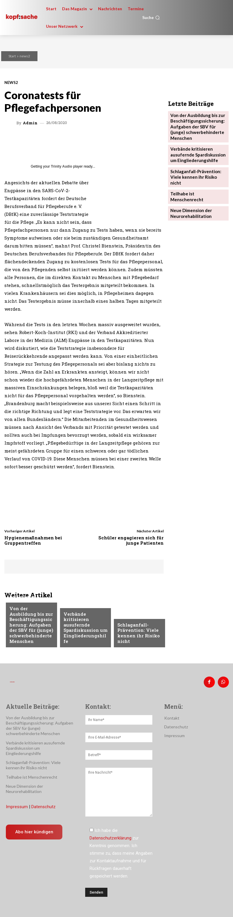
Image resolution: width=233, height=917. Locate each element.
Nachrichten (22, 604)
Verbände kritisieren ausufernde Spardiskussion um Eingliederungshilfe (85, 634)
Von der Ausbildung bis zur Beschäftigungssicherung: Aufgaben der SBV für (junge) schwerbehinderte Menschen (31, 627)
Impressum (17, 804)
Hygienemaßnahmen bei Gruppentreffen (33, 540)
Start (12, 56)
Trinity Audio (61, 166)
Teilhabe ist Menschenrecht (196, 173)
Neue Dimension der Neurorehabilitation (189, 186)
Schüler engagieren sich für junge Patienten (131, 540)
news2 (25, 56)
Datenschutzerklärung (110, 835)
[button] (151, 17)
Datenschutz (43, 804)
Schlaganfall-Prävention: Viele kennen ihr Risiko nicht (136, 634)
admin (30, 123)
